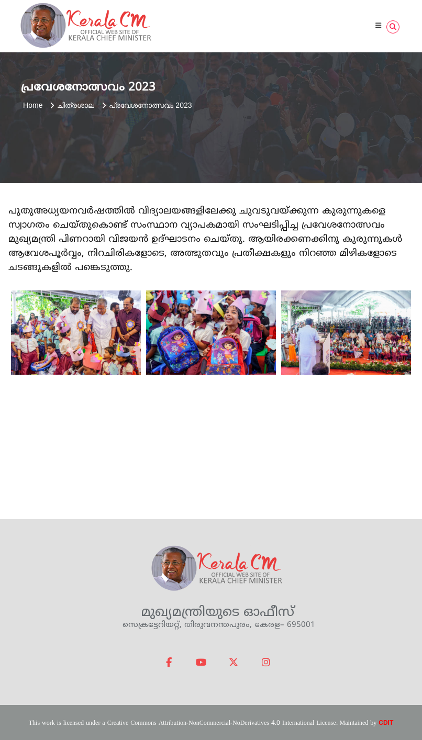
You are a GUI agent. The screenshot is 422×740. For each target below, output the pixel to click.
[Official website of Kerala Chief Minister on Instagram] (266, 663)
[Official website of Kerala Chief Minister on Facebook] (169, 663)
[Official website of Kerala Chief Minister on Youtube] (201, 663)
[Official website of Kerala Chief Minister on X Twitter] (233, 663)
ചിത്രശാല (75, 105)
